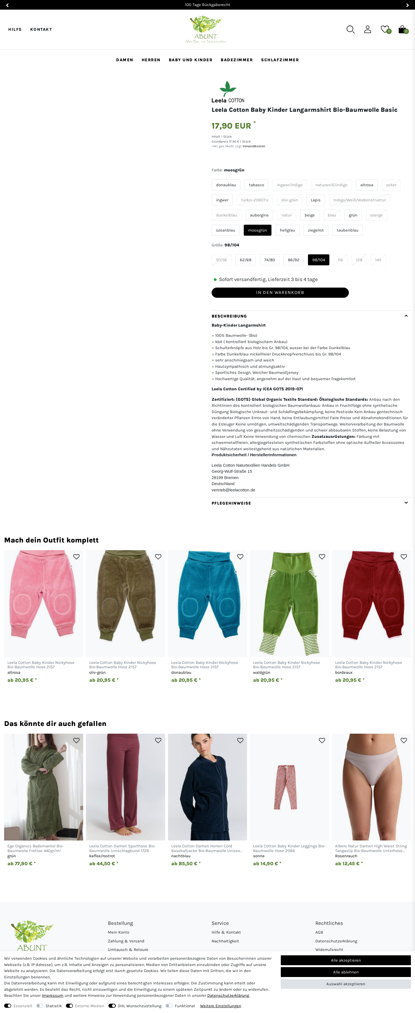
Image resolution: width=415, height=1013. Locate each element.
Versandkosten (253, 146)
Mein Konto (118, 932)
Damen (124, 59)
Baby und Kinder (191, 59)
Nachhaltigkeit (225, 941)
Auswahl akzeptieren (345, 983)
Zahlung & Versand (126, 941)
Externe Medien (89, 1005)
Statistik (54, 1005)
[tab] (311, 403)
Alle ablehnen (346, 972)
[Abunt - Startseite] (205, 29)
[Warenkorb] (402, 29)
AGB (319, 932)
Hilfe (15, 29)
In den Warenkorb (280, 292)
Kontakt (41, 29)
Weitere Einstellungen (220, 1005)
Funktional (185, 1005)
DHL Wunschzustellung (139, 1005)
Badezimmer (237, 59)
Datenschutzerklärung (336, 941)
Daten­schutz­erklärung (228, 995)
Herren (151, 59)
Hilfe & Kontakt (226, 932)
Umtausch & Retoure (128, 949)
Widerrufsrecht (329, 949)
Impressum (52, 995)
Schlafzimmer (280, 59)
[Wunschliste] (384, 29)
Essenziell (22, 1005)
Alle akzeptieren (346, 960)
